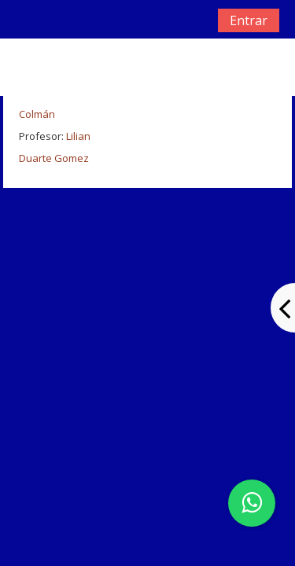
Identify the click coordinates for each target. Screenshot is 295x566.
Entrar (248, 20)
